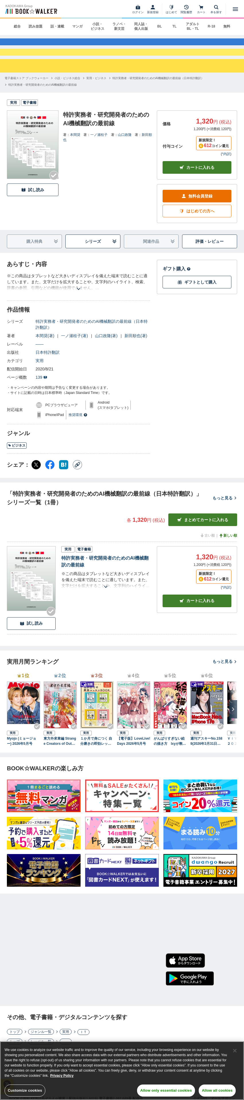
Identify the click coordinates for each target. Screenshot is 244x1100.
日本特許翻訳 (48, 366)
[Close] (235, 1050)
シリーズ (101, 254)
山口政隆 (125, 148)
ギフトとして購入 (196, 295)
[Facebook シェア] (50, 478)
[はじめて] (171, 9)
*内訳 (226, 167)
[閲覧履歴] (186, 9)
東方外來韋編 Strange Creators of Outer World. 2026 (60, 754)
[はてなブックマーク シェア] (63, 478)
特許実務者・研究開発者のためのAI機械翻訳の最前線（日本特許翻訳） (92, 338)
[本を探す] (216, 9)
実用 (40, 374)
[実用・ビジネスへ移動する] (96, 91)
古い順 (207, 549)
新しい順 (228, 549)
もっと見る (224, 511)
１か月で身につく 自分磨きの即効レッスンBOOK (96, 754)
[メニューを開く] (235, 9)
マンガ (77, 26)
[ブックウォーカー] (31, 9)
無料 (226, 26)
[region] (122, 1070)
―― (40, 357)
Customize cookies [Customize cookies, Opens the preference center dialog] (25, 1090)
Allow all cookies (217, 1090)
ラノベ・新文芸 (119, 26)
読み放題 (35, 26)
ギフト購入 (177, 282)
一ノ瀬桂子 (99, 148)
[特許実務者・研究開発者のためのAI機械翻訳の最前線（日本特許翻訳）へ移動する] (158, 91)
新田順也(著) (135, 349)
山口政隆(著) (106, 349)
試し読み (32, 203)
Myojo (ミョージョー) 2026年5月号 (21, 754)
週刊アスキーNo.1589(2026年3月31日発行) (206, 754)
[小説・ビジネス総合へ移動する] (67, 91)
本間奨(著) (45, 349)
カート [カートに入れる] (196, 614)
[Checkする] (53, 189)
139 (41, 390)
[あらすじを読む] (78, 295)
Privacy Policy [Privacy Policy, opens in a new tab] (61, 1076)
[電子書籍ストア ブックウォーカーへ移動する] (26, 91)
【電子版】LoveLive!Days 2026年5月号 (133, 754)
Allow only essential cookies (166, 1090)
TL (174, 26)
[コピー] (77, 478)
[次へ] (233, 722)
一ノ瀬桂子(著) (74, 349)
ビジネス (17, 459)
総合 (17, 26)
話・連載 (57, 26)
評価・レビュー (210, 254)
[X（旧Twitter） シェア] (36, 478)
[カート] (201, 9)
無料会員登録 (196, 209)
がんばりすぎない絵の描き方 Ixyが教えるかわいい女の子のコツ (170, 754)
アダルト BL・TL (193, 26)
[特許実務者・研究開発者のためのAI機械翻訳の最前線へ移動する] (42, 98)
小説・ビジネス (97, 26)
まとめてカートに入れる (202, 533)
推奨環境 (78, 428)
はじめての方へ (196, 224)
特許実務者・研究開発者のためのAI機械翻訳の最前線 (105, 575)
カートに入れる (196, 180)
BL (159, 26)
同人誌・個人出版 (141, 26)
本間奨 (75, 148)
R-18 (211, 26)
